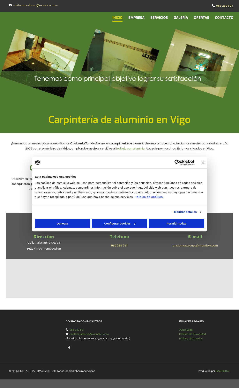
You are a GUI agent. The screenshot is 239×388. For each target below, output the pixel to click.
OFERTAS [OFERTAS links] (201, 17)
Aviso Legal (186, 330)
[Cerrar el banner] (203, 162)
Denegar (62, 223)
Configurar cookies (119, 223)
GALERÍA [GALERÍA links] (181, 17)
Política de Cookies (191, 338)
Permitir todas (176, 223)
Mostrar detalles (185, 211)
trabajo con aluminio (130, 148)
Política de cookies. (149, 196)
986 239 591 (224, 5)
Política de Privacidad (192, 334)
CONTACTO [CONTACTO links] (224, 17)
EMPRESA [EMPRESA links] (136, 17)
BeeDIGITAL (223, 371)
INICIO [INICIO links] (117, 17)
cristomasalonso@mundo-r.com (35, 5)
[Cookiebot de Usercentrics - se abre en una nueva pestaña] (177, 162)
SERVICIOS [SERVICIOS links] (159, 17)
